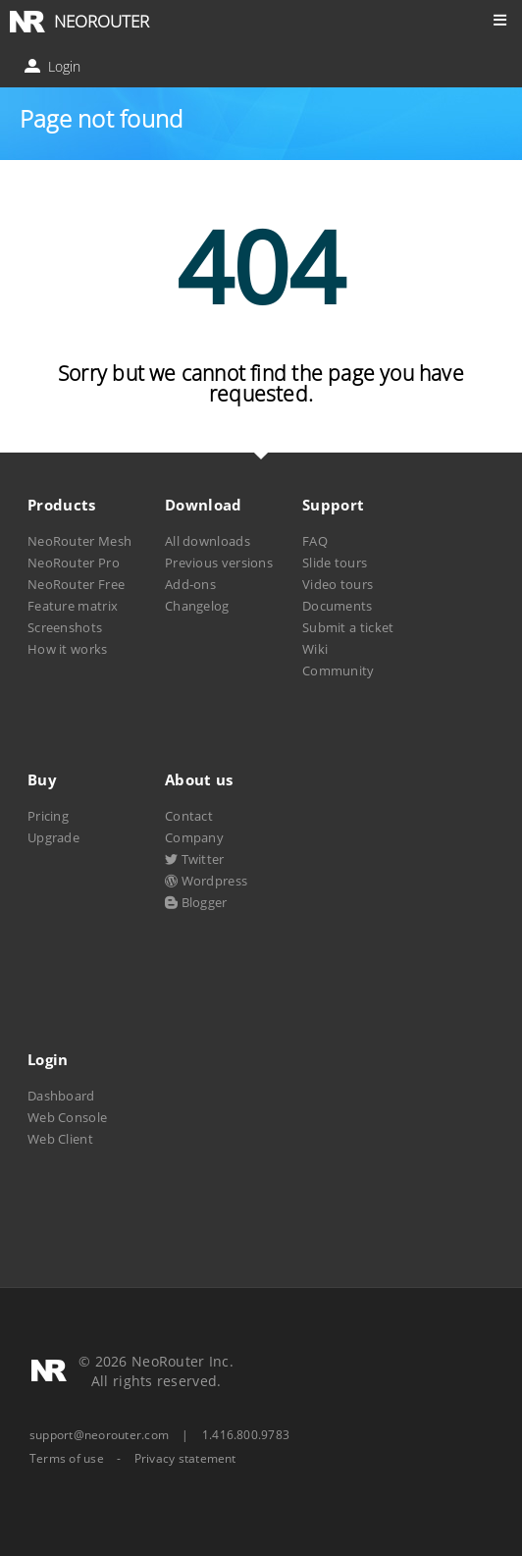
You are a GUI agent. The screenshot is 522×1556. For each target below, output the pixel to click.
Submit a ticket (347, 627)
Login (54, 66)
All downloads (207, 541)
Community (338, 670)
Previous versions (219, 562)
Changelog (197, 606)
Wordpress (206, 880)
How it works (67, 649)
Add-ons (190, 584)
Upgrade (53, 837)
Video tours (337, 584)
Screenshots (64, 627)
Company (194, 837)
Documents (337, 606)
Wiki (315, 649)
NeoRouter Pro (73, 562)
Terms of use (66, 1459)
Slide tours (334, 562)
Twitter (195, 859)
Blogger (196, 902)
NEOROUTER (101, 21)
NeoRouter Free (76, 584)
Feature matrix (72, 606)
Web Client (60, 1139)
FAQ (315, 541)
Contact (189, 816)
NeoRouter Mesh (79, 541)
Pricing (48, 816)
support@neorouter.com (99, 1434)
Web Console (67, 1117)
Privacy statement (185, 1459)
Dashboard (61, 1095)
